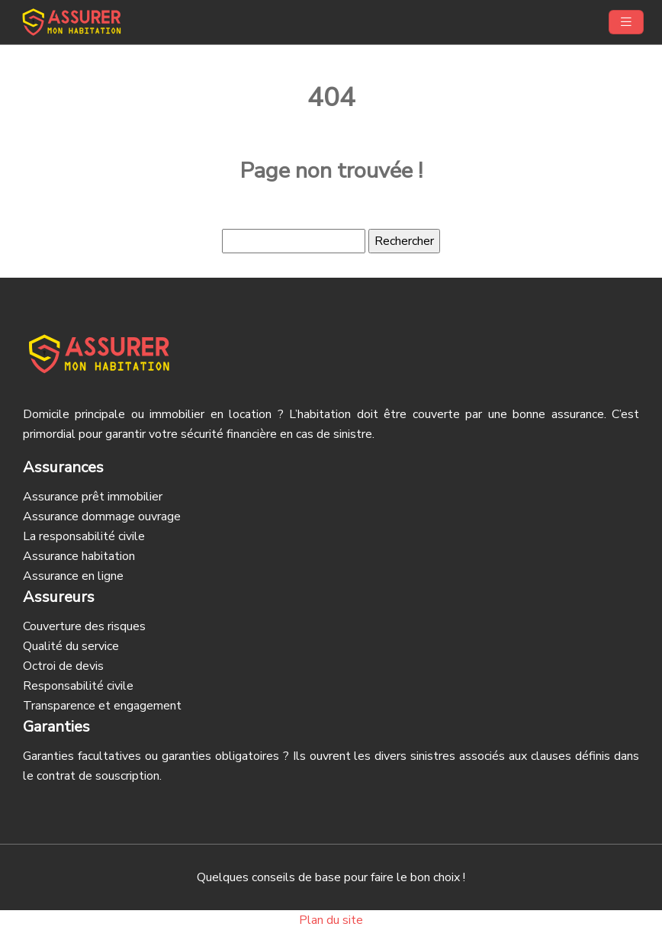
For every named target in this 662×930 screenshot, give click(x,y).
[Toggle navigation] (626, 22)
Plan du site (331, 920)
